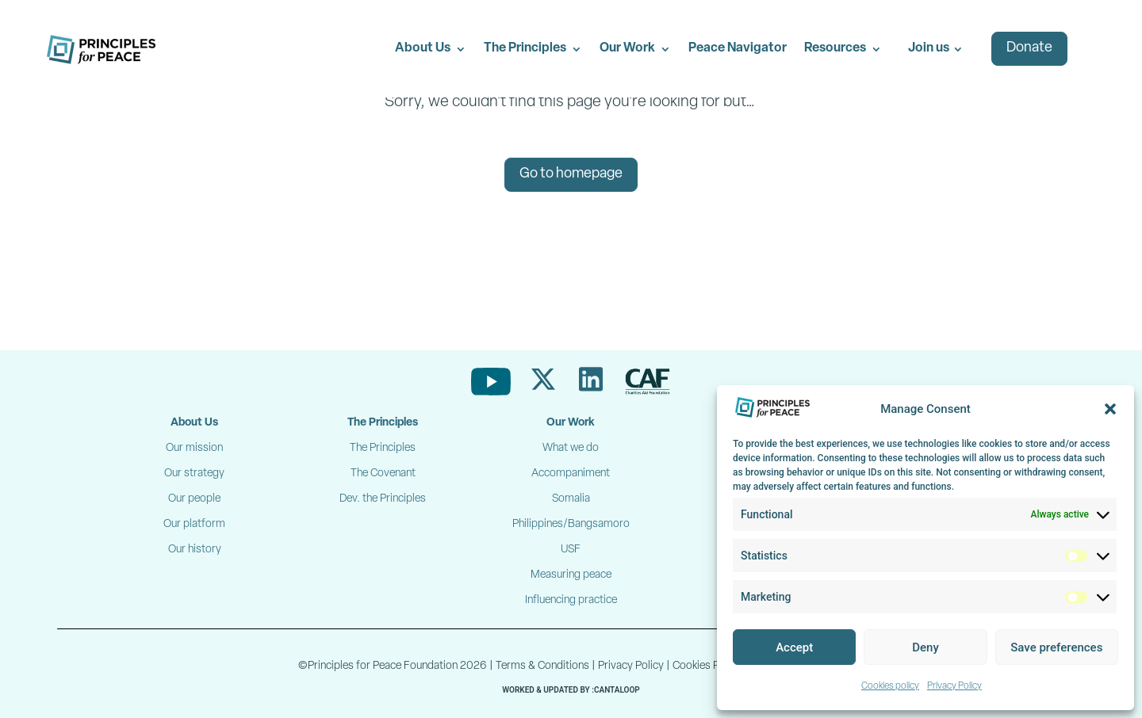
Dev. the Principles (382, 499)
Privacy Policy (954, 686)
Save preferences (1056, 647)
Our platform (194, 524)
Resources (835, 48)
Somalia (571, 499)
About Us (422, 48)
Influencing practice (571, 600)
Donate (1029, 47)
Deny (925, 647)
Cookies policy (890, 686)
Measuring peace (571, 575)
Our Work (627, 48)
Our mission (194, 448)
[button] (1110, 409)
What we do (570, 448)
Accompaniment (570, 473)
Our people (194, 499)
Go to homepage (571, 173)
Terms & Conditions (542, 666)
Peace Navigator (737, 48)
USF (571, 550)
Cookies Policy (707, 666)
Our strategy (194, 473)
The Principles (525, 48)
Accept (794, 647)
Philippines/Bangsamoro (571, 524)
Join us (928, 48)
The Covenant (383, 473)
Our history (194, 550)
